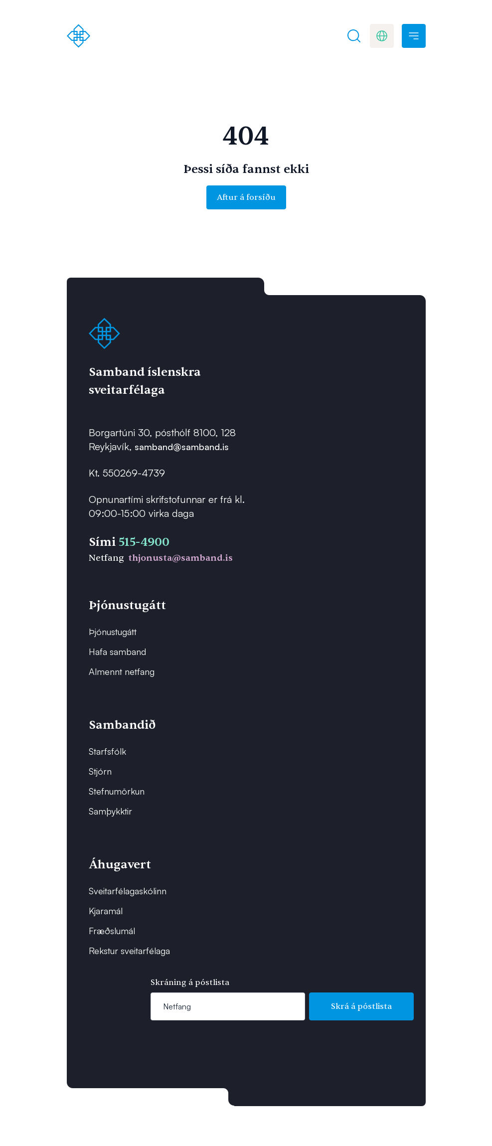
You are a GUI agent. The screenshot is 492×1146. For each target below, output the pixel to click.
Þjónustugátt (113, 631)
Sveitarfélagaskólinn (127, 890)
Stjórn (100, 771)
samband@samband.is (182, 446)
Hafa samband (117, 651)
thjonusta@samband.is (180, 558)
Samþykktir (110, 811)
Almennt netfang (122, 671)
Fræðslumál (112, 930)
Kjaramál (106, 910)
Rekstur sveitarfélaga (129, 950)
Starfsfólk (107, 751)
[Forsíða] (79, 36)
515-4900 (144, 542)
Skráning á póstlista (190, 982)
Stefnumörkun (117, 791)
